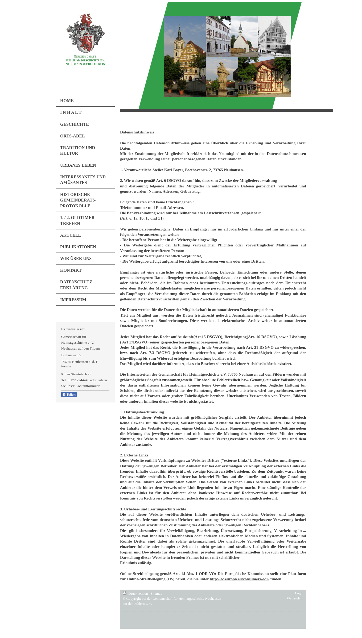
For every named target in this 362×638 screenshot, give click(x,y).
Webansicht (295, 598)
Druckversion (136, 593)
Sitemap (156, 593)
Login (299, 593)
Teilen (69, 395)
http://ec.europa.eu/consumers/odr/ (239, 579)
